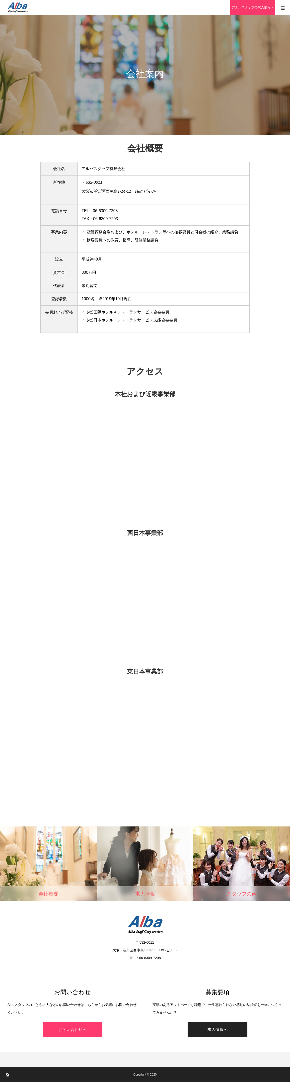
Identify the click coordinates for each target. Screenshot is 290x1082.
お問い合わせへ (72, 1029)
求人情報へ (217, 1029)
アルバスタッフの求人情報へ (253, 7)
